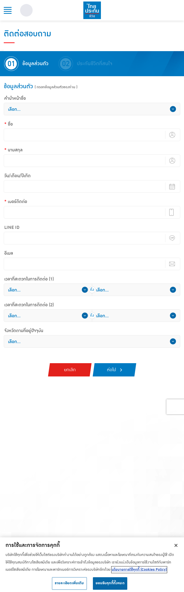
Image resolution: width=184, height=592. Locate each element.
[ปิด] (175, 546)
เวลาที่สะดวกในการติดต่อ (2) (29, 305)
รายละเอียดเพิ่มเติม (69, 585)
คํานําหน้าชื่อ (15, 98)
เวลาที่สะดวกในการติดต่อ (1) (29, 279)
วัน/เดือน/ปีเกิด (17, 176)
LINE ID (12, 228)
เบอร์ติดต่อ (17, 202)
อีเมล (8, 253)
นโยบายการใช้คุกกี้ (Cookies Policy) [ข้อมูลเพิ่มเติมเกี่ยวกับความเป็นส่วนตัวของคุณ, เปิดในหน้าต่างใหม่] (139, 571)
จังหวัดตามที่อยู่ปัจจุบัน (23, 331)
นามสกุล (15, 150)
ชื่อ (10, 124)
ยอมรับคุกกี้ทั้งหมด (110, 585)
